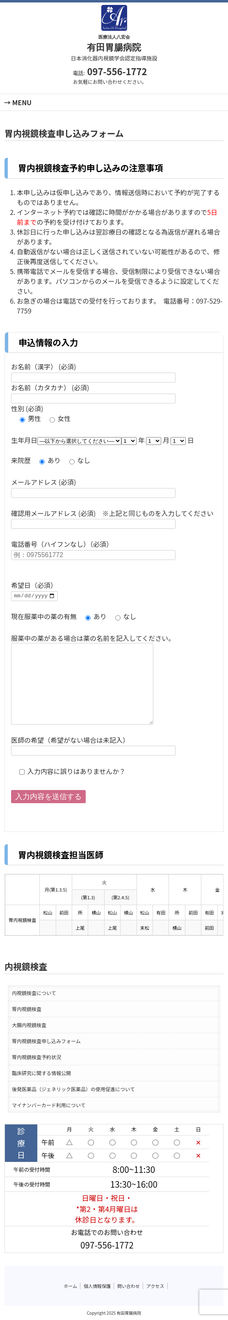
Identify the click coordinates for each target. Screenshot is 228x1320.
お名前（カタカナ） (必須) (50, 387)
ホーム (70, 1286)
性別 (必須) (27, 408)
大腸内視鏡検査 (29, 1024)
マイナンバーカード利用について (48, 1104)
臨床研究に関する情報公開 (41, 1072)
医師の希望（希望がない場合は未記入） (70, 740)
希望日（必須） (34, 585)
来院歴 (21, 460)
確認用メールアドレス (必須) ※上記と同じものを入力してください (112, 513)
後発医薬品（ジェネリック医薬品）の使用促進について (73, 1088)
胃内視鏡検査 (26, 1008)
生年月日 (24, 440)
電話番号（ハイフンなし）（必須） (62, 544)
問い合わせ (128, 1286)
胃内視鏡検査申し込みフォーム (46, 1040)
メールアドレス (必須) (43, 482)
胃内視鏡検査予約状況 (36, 1056)
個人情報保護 (97, 1286)
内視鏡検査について (34, 992)
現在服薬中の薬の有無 (44, 616)
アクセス (155, 1286)
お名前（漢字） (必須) (43, 366)
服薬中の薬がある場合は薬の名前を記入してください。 (93, 638)
